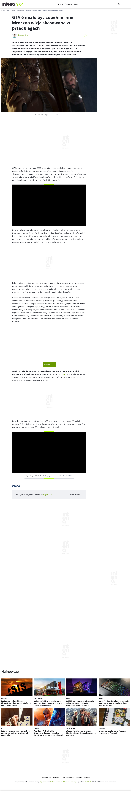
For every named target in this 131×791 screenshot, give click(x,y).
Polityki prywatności (56, 782)
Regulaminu (43, 782)
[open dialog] (48, 495)
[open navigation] (127, 4)
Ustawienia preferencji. (70, 782)
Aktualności (20, 10)
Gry (8, 10)
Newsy (13, 10)
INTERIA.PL (88, 782)
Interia (3, 10)
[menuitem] (60, 4)
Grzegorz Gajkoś (23, 35)
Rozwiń (49, 364)
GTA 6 (64, 374)
